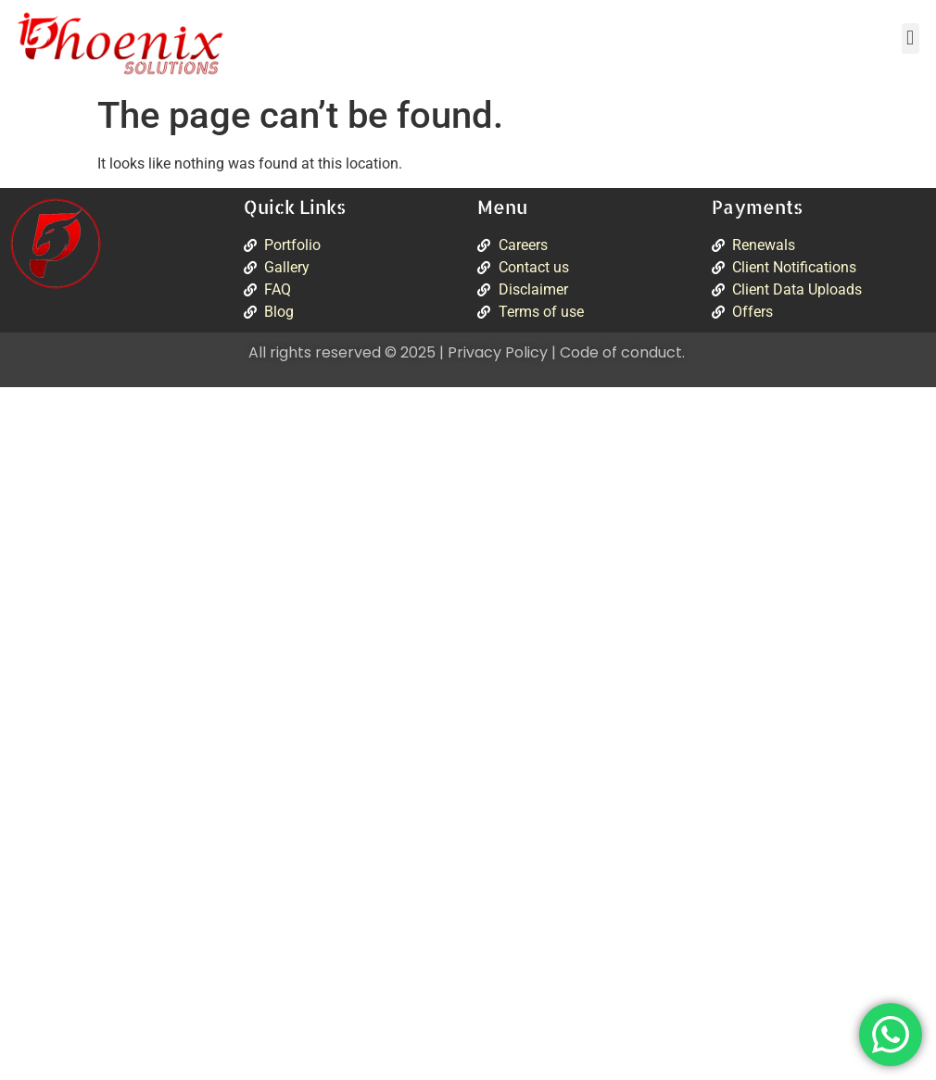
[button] (910, 38)
